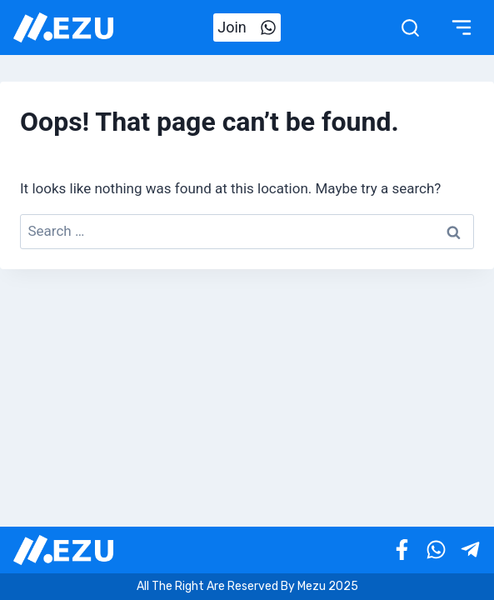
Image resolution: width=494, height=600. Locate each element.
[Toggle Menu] (461, 27)
